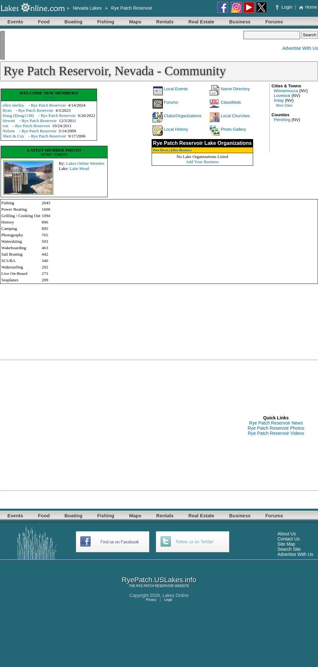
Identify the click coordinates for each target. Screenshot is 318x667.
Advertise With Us (300, 48)
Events (15, 21)
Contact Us (289, 538)
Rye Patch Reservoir (131, 8)
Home (308, 7)
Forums (274, 21)
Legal (168, 599)
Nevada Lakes (87, 8)
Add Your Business (202, 161)
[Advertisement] (122, 45)
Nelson (9, 130)
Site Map (286, 544)
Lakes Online (176, 595)
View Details (161, 150)
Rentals (164, 21)
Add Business (182, 150)
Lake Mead (79, 168)
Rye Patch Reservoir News (276, 423)
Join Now (49, 97)
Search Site (289, 549)
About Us (287, 533)
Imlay (279, 100)
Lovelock (282, 95)
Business (240, 21)
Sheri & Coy (13, 136)
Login (285, 7)
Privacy (151, 599)
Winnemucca (286, 90)
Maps (135, 21)
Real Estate (202, 21)
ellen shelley (13, 105)
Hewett (9, 120)
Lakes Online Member (85, 163)
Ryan (7, 110)
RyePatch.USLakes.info (159, 580)
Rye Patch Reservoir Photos (276, 428)
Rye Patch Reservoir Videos (276, 433)
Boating (74, 21)
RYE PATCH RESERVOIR (155, 586)
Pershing (282, 119)
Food (44, 21)
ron (5, 125)
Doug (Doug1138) (18, 115)
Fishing (105, 21)
